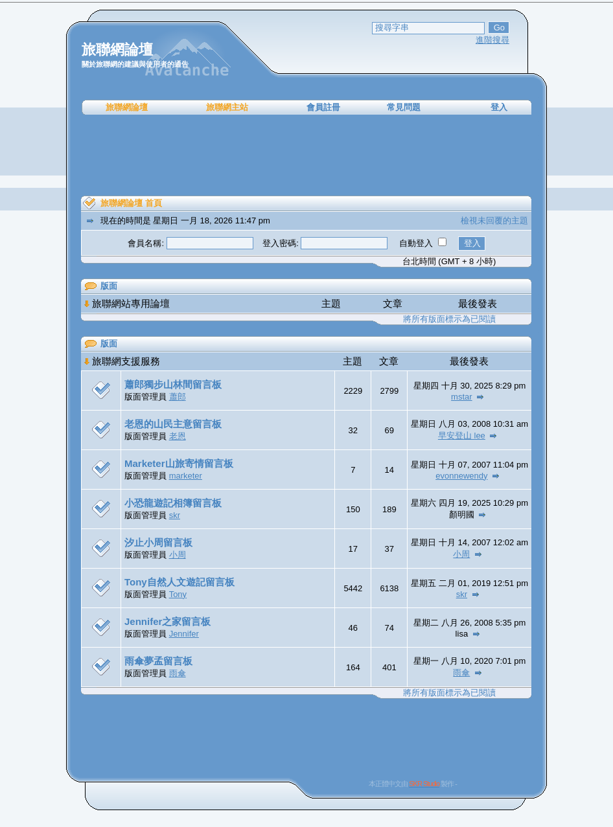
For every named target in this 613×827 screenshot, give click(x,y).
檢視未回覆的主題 (494, 220)
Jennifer (184, 634)
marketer (185, 476)
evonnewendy (461, 476)
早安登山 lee (461, 435)
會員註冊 (323, 107)
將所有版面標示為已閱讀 (449, 319)
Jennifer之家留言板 (167, 621)
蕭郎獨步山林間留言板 (173, 384)
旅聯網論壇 (127, 107)
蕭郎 (177, 397)
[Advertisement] (306, 155)
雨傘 (177, 673)
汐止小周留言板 (158, 542)
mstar (461, 397)
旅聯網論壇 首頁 (131, 203)
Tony (178, 594)
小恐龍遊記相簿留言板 (173, 502)
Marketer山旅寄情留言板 (178, 463)
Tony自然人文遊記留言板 (179, 581)
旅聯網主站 (227, 107)
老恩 (177, 436)
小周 (177, 555)
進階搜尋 (492, 40)
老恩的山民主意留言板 (173, 423)
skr (174, 515)
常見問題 (404, 107)
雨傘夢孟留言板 (158, 660)
